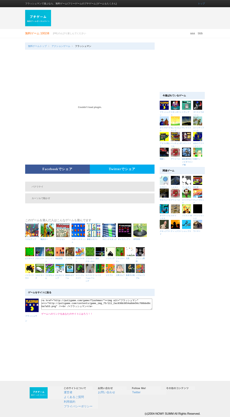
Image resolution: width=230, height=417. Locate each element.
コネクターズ (40, 275)
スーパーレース (187, 200)
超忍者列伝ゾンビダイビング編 (187, 162)
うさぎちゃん (50, 275)
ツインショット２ (198, 215)
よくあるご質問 (74, 396)
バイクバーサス (30, 275)
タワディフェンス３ (165, 215)
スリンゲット (50, 258)
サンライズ (186, 128)
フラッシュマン (32, 316)
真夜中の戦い (131, 275)
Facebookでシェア (57, 169)
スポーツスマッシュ (79, 239)
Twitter (136, 392)
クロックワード (165, 231)
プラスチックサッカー (91, 258)
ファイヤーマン (121, 258)
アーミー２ (175, 159)
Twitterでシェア (122, 169)
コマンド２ (186, 143)
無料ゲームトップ (37, 46)
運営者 (68, 392)
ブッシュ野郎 (141, 258)
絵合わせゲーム (70, 275)
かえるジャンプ (60, 275)
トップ (201, 3)
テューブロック (198, 200)
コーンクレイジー (80, 275)
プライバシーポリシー (78, 406)
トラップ (185, 112)
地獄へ (162, 159)
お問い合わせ (106, 392)
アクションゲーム (61, 46)
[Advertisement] (130, 18)
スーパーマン (80, 258)
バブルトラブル (141, 275)
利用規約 (69, 401)
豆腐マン (196, 159)
